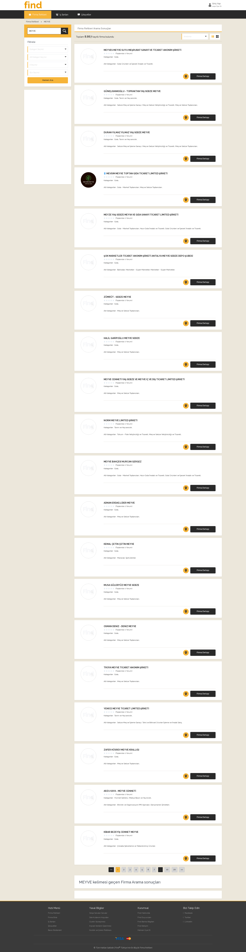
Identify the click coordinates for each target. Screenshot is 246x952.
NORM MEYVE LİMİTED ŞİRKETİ (120, 420)
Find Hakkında (144, 913)
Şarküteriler (131, 557)
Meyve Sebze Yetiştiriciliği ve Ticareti (158, 104)
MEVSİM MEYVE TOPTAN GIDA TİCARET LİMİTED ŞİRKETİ (136, 173)
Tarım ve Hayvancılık (128, 98)
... (160, 869)
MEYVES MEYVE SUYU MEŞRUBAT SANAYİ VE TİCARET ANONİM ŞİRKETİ (142, 49)
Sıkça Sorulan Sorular (98, 913)
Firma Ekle (52, 917)
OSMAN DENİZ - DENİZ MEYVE (120, 626)
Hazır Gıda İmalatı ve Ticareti (152, 228)
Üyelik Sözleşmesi (97, 921)
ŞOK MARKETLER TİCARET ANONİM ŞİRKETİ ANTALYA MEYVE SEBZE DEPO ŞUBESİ (148, 255)
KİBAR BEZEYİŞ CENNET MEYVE (121, 831)
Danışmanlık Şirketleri (160, 804)
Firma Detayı (203, 76)
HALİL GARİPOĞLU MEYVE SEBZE (122, 337)
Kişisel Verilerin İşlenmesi (100, 925)
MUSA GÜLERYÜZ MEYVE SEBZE (121, 584)
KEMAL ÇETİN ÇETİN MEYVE (119, 543)
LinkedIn (187, 921)
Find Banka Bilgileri (146, 921)
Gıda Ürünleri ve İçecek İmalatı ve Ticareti (135, 63)
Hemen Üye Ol (144, 930)
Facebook (188, 913)
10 (167, 869)
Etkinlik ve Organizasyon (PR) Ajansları (133, 804)
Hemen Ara (47, 79)
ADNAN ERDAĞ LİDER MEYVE (119, 502)
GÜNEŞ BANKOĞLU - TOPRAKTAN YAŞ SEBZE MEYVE (132, 90)
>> (182, 869)
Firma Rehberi (38, 14)
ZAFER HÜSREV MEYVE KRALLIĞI (121, 749)
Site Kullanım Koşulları (99, 917)
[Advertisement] (47, 136)
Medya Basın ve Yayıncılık (140, 797)
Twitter (187, 917)
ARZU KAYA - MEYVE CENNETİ (120, 790)
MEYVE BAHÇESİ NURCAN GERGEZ (123, 461)
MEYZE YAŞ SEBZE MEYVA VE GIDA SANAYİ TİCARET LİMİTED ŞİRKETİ (141, 214)
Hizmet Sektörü (121, 797)
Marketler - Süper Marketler (138, 269)
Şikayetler (84, 14)
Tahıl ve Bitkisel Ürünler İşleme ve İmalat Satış (162, 722)
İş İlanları (62, 14)
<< (111, 869)
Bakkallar (121, 269)
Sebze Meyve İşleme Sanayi (129, 104)
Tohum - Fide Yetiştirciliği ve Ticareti (132, 434)
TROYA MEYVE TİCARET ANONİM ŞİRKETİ (126, 667)
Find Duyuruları (144, 917)
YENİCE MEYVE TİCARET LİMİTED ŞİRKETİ (126, 708)
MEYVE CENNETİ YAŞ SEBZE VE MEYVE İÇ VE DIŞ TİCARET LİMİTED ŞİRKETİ (144, 379)
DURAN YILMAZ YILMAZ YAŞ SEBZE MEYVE (127, 132)
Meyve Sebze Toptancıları (186, 104)
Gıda (116, 57)
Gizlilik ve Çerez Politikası (100, 930)
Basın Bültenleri (55, 930)
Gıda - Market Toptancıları (128, 187)
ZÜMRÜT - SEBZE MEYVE (117, 296)
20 (174, 869)
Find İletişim (143, 925)
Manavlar (121, 557)
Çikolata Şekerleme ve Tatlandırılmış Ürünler (136, 845)
